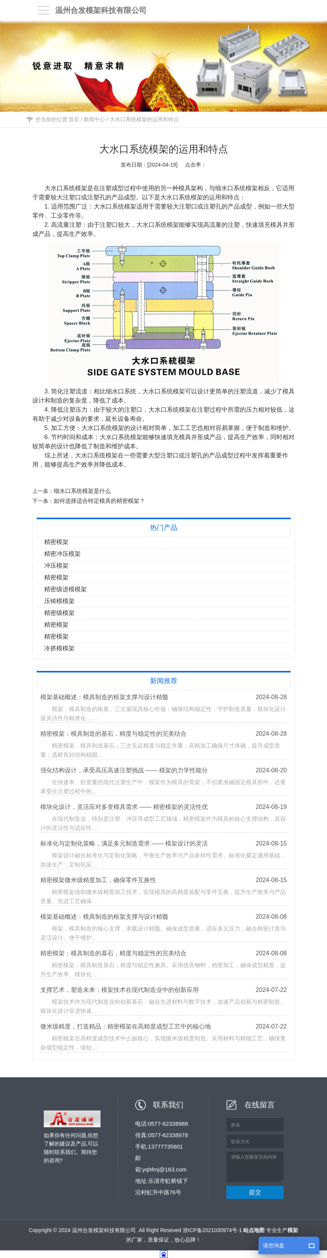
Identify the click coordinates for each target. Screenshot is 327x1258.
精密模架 (56, 542)
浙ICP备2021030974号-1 (212, 1230)
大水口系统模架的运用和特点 (144, 120)
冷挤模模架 (59, 648)
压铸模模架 (59, 601)
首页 (74, 120)
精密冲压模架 (62, 553)
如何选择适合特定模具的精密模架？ (99, 500)
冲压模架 (56, 565)
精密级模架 (59, 613)
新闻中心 (94, 120)
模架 (252, 188)
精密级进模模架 (65, 589)
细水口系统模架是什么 (82, 491)
